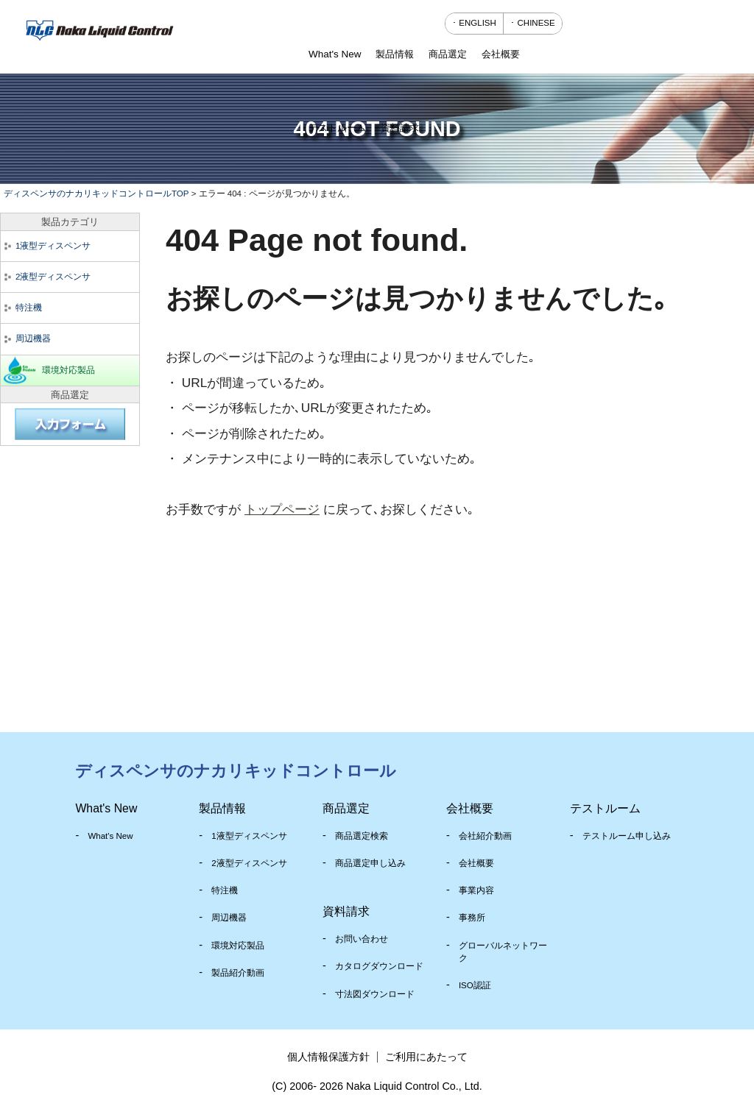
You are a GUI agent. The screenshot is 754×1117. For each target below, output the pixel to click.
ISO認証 (475, 985)
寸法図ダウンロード (375, 994)
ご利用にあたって (426, 1057)
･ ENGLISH (474, 22)
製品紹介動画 (237, 972)
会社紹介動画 (485, 835)
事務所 (472, 917)
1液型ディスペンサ (53, 245)
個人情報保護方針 (328, 1057)
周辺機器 (33, 338)
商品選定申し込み (370, 863)
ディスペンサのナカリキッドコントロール (235, 771)
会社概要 (476, 863)
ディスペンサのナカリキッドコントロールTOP (96, 193)
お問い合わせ (361, 939)
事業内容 (476, 890)
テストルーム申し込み (626, 835)
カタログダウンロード (379, 966)
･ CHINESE (532, 22)
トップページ (282, 509)
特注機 (28, 307)
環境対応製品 (68, 370)
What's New (110, 835)
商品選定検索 (361, 835)
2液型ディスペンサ (53, 276)
